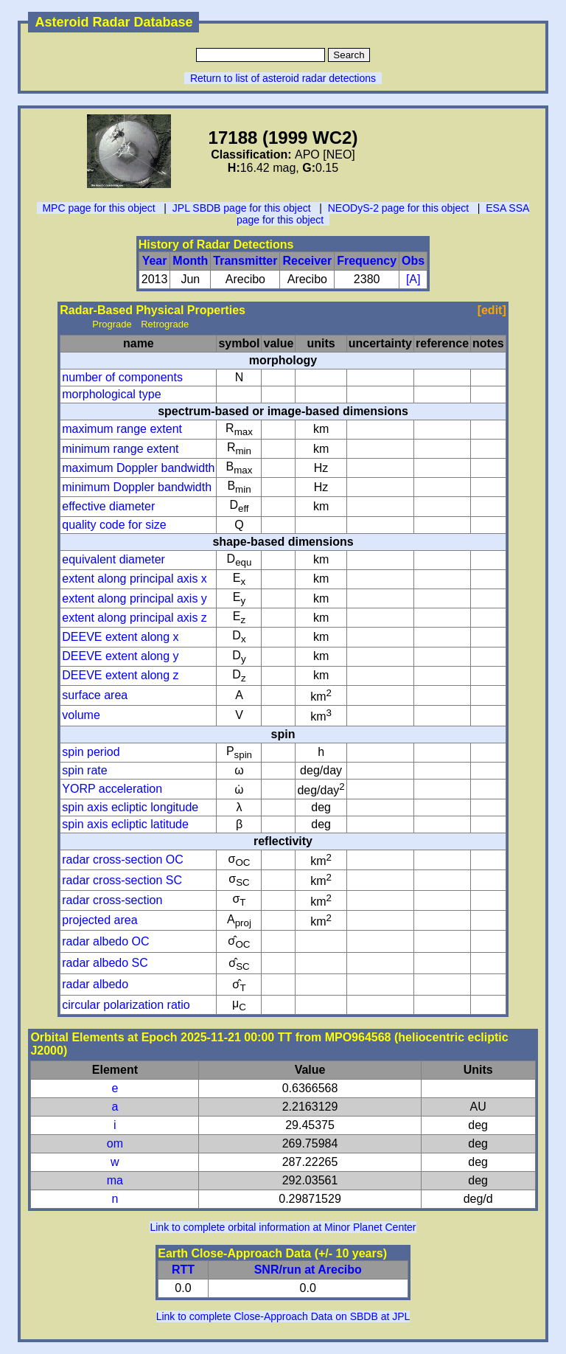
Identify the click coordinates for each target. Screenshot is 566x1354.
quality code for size (114, 524)
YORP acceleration (112, 788)
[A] (413, 279)
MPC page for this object (98, 208)
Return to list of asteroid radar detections (283, 78)
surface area (94, 695)
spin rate (84, 770)
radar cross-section (112, 900)
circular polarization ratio (125, 1005)
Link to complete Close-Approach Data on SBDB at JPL (283, 1316)
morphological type (111, 394)
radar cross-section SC (122, 880)
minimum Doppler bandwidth (137, 487)
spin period (90, 752)
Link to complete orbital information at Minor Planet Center (283, 1227)
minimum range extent (120, 448)
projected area (99, 920)
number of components (122, 377)
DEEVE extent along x (120, 637)
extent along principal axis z (134, 617)
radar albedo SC (105, 963)
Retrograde (165, 324)
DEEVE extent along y (120, 656)
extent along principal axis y (134, 598)
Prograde (111, 324)
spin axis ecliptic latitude (125, 824)
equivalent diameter (113, 559)
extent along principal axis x (134, 578)
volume (81, 715)
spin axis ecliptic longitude (130, 807)
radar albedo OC (105, 941)
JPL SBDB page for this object (241, 208)
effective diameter (108, 506)
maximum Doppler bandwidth (138, 468)
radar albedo (95, 984)
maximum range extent (122, 429)
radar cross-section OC (123, 859)
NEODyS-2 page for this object (398, 208)
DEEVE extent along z (120, 675)
